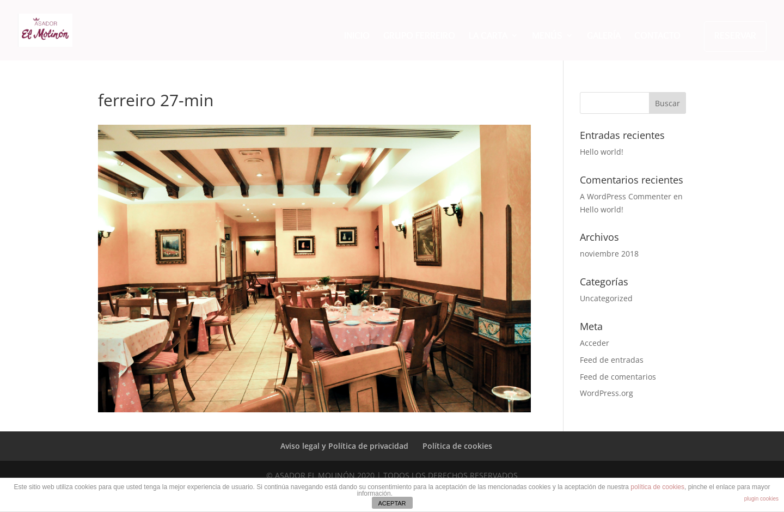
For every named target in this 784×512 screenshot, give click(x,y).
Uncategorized (606, 298)
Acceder (594, 343)
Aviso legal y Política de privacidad (344, 446)
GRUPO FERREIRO (419, 36)
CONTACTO (657, 36)
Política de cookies (457, 446)
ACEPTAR (392, 503)
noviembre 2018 (609, 253)
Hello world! (601, 152)
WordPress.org (606, 393)
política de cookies (657, 487)
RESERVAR (735, 35)
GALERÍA (604, 36)
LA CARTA (488, 36)
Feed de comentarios (618, 376)
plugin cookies (761, 499)
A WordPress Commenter (625, 196)
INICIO (357, 36)
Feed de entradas (612, 360)
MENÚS (547, 36)
